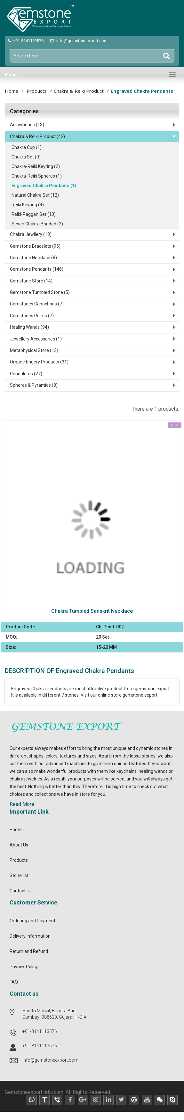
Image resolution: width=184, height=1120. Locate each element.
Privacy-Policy (24, 966)
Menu (11, 74)
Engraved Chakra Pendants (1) (44, 185)
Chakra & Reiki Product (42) (37, 136)
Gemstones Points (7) (32, 315)
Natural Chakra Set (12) (35, 195)
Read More (22, 804)
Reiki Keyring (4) (28, 204)
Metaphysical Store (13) (34, 350)
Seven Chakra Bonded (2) (37, 223)
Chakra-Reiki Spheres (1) (37, 176)
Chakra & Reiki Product (79, 91)
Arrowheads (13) (27, 124)
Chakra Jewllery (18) (31, 234)
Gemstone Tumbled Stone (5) (40, 292)
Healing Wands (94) (29, 327)
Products (37, 91)
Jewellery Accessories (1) (36, 338)
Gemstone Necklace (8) (33, 257)
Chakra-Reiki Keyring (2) (36, 166)
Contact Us (21, 890)
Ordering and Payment (32, 920)
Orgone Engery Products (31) (39, 361)
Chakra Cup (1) (27, 147)
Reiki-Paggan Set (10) (34, 214)
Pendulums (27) (26, 373)
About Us (19, 844)
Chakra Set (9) (26, 156)
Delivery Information (30, 936)
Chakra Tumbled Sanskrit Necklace (92, 611)
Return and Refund (29, 951)
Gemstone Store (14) (31, 280)
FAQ (14, 982)
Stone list (19, 875)
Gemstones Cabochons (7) (37, 303)
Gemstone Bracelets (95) (35, 246)
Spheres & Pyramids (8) (34, 385)
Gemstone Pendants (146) (36, 269)
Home (12, 91)
